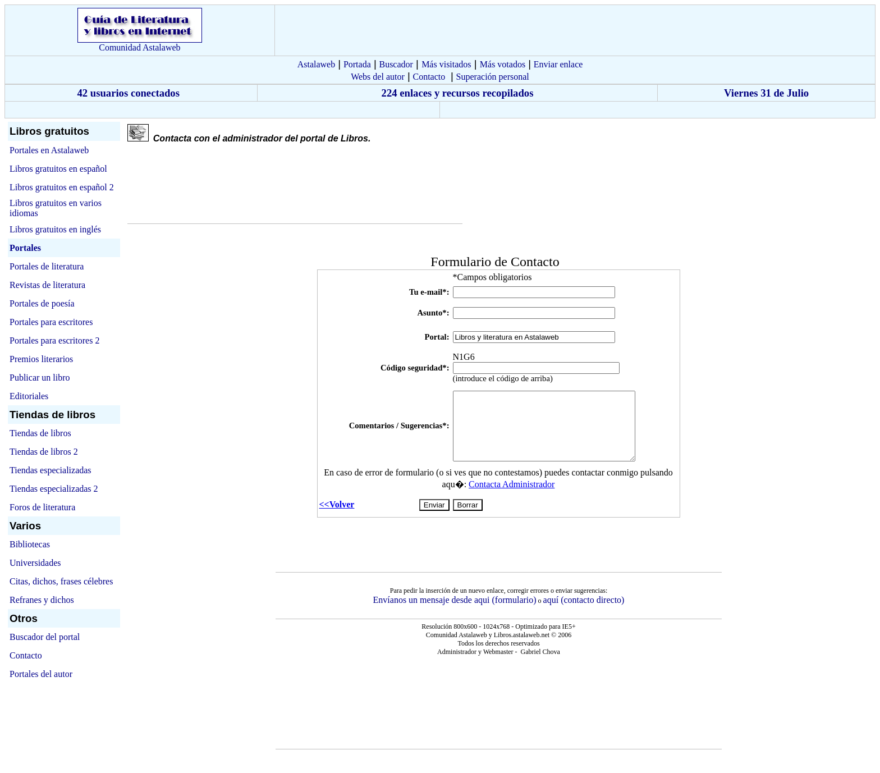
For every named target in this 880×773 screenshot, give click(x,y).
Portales (25, 248)
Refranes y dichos (42, 600)
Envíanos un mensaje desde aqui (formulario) (455, 600)
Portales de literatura (47, 266)
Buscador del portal (45, 637)
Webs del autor (378, 76)
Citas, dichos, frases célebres (61, 581)
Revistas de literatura (47, 285)
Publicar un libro (40, 377)
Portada (357, 64)
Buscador (395, 64)
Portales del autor (41, 674)
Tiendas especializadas (50, 470)
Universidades (35, 563)
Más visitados (446, 64)
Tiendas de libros (40, 433)
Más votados (502, 64)
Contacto (428, 76)
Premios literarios (41, 359)
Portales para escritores (51, 322)
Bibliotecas (30, 544)
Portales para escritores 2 (54, 340)
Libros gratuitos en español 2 (62, 187)
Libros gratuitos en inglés (55, 229)
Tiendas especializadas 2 (54, 488)
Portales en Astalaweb (49, 150)
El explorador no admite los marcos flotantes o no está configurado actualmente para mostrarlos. (498, 400)
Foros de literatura (42, 507)
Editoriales (29, 396)
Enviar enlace (558, 64)
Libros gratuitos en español (58, 168)
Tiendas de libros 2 (44, 451)
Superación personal (492, 76)
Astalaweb (316, 64)
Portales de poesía (42, 303)
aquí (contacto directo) (584, 600)
